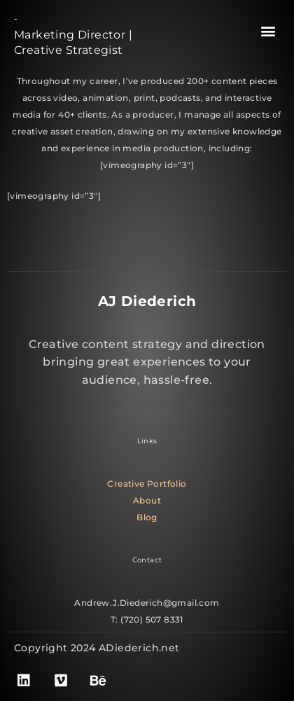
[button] (268, 31)
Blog (147, 517)
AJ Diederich (147, 301)
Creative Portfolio (146, 483)
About (147, 500)
